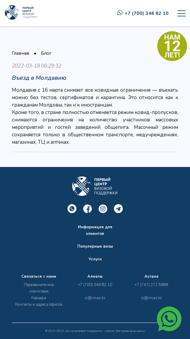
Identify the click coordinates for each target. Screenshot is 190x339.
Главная (20, 53)
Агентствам (38, 291)
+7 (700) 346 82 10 (143, 13)
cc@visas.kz (95, 298)
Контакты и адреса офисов (38, 304)
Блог (46, 53)
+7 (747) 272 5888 (151, 285)
